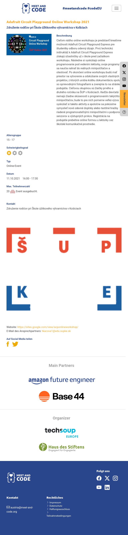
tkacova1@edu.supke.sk (56, 331)
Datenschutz (54, 505)
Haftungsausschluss (58, 509)
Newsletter (124, 98)
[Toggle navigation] (116, 8)
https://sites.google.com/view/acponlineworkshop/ (47, 327)
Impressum (53, 502)
